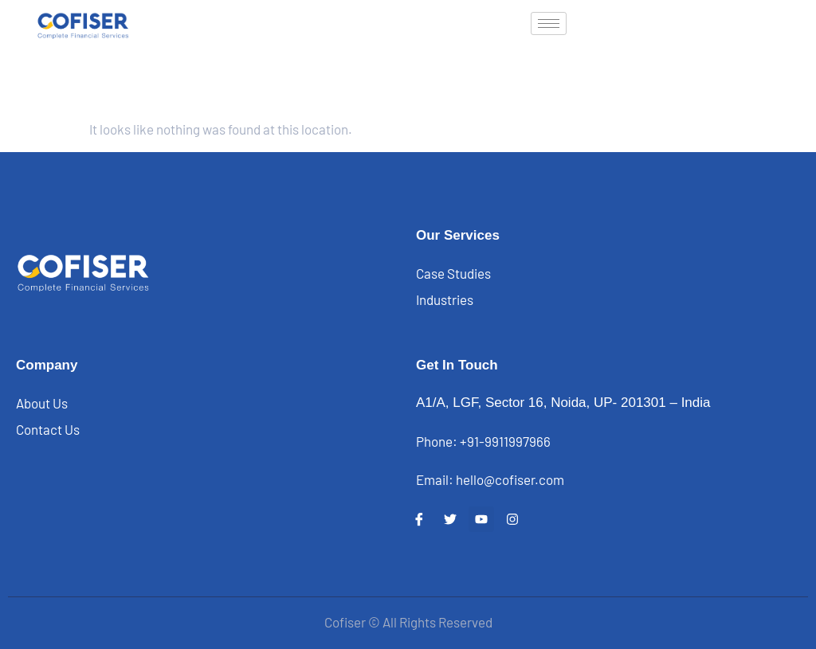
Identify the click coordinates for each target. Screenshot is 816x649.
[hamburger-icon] (549, 23)
